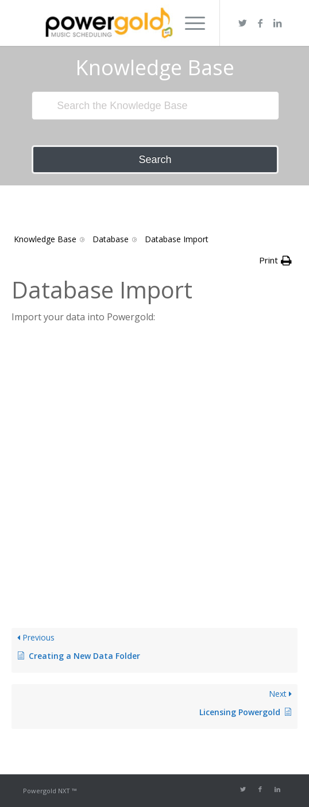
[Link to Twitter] (243, 23)
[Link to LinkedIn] (277, 23)
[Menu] (189, 23)
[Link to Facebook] (260, 23)
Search (154, 159)
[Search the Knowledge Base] (155, 105)
